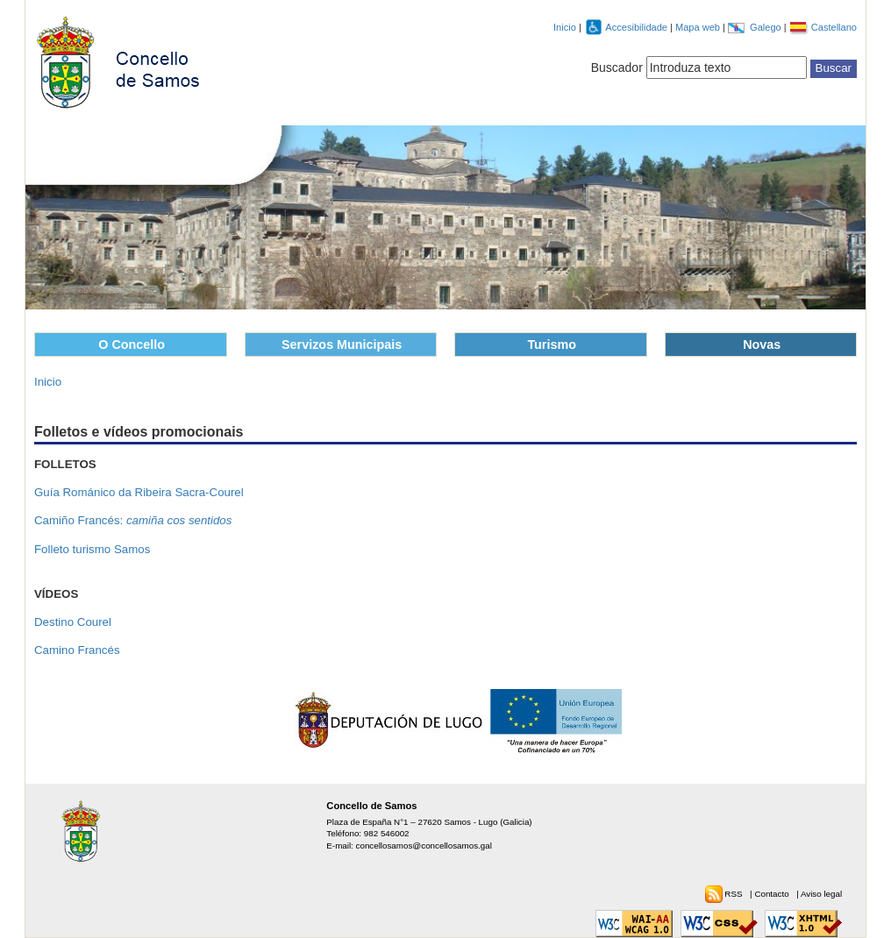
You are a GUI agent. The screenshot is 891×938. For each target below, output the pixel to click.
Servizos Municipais (342, 345)
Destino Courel (72, 622)
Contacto (772, 894)
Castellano (834, 27)
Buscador (617, 67)
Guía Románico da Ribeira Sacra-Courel (139, 492)
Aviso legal (821, 894)
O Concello (131, 345)
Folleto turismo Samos (92, 549)
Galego (767, 27)
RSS (734, 894)
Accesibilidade (637, 27)
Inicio (564, 27)
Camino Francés (77, 650)
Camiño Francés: (133, 520)
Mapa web (699, 27)
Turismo (551, 345)
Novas (762, 345)
